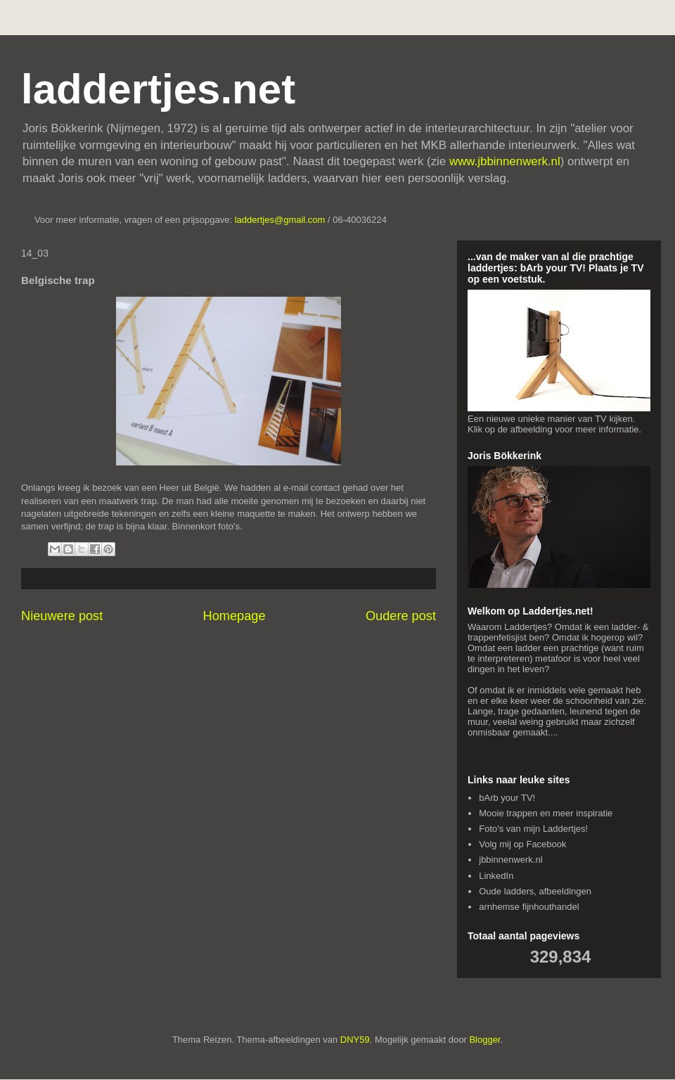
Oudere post (401, 616)
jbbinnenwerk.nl (510, 859)
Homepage (234, 616)
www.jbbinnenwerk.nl (504, 161)
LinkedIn (496, 875)
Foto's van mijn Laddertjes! (533, 828)
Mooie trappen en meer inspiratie (545, 813)
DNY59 (355, 1039)
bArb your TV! (507, 797)
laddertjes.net (158, 88)
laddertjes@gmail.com (281, 219)
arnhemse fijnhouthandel (529, 906)
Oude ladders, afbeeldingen (535, 891)
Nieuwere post (62, 616)
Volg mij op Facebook (522, 844)
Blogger (484, 1039)
